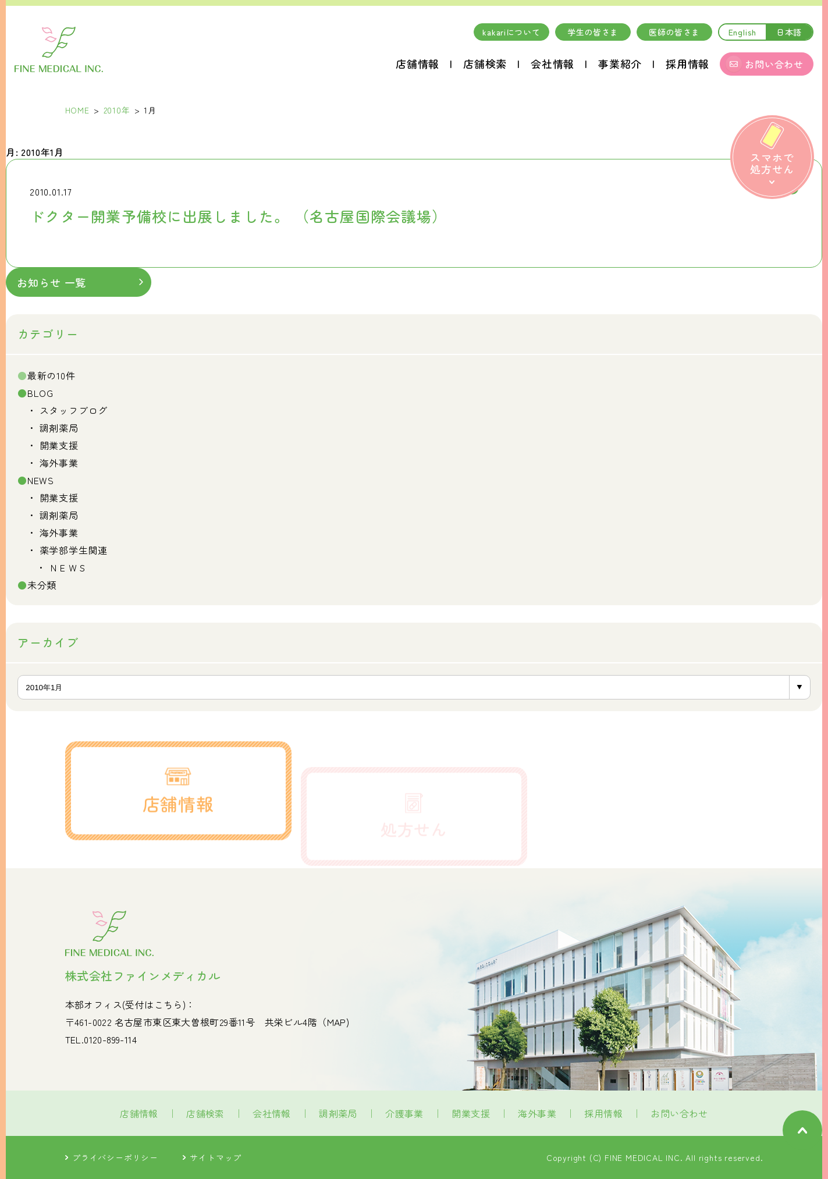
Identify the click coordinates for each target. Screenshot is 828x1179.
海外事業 (59, 463)
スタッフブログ (74, 410)
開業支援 (59, 445)
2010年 (117, 110)
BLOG (40, 393)
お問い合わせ (679, 1113)
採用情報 (687, 63)
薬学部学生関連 (74, 550)
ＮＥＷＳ (68, 567)
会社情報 (552, 63)
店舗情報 (417, 63)
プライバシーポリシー (111, 1157)
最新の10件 (51, 375)
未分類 (41, 585)
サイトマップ (212, 1157)
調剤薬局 (59, 428)
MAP (336, 1022)
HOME (77, 110)
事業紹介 (620, 63)
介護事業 (404, 1113)
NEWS (40, 480)
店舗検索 (485, 63)
